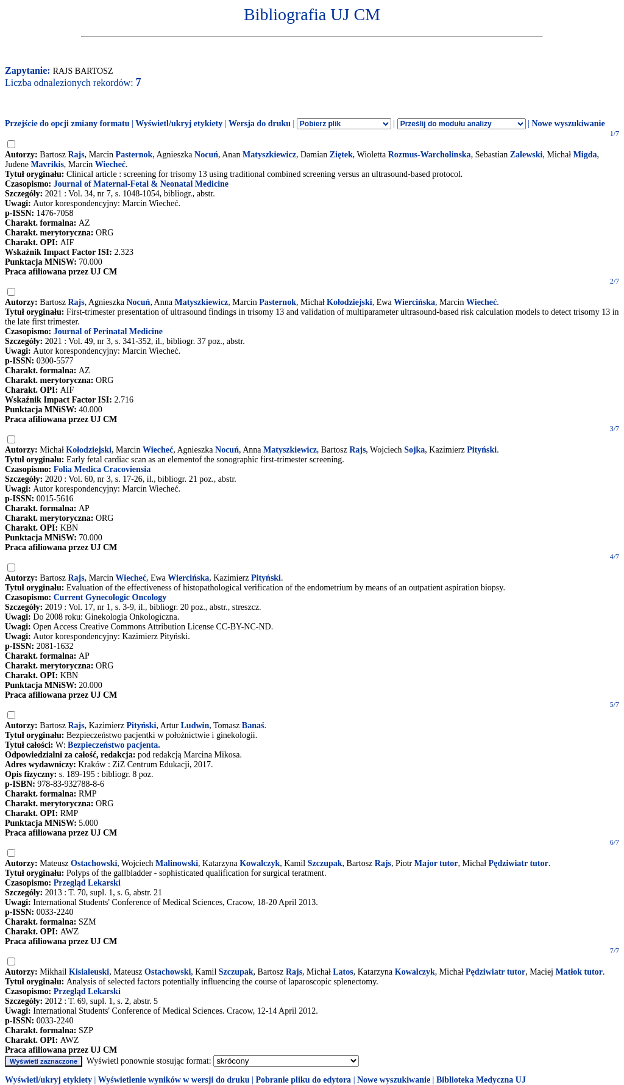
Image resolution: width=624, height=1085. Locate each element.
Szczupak (325, 863)
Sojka (414, 449)
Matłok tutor (579, 971)
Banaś (253, 725)
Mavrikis (46, 164)
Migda (585, 154)
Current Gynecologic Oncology (110, 597)
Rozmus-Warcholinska (429, 154)
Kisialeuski (89, 971)
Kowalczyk (259, 863)
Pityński (482, 449)
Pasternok (134, 154)
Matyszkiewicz (269, 154)
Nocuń (206, 154)
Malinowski (176, 863)
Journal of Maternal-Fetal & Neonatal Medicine (141, 183)
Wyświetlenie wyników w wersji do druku (174, 1079)
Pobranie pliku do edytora (303, 1079)
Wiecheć (110, 164)
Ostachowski (94, 863)
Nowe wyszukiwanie (567, 123)
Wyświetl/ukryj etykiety (178, 123)
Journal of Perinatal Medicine (108, 331)
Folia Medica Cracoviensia (102, 469)
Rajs (76, 154)
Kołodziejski (349, 302)
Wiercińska (414, 302)
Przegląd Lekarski (87, 882)
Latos (343, 971)
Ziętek (341, 154)
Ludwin (195, 725)
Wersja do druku (260, 123)
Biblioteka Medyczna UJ (481, 1079)
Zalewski (526, 154)
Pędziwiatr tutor (518, 863)
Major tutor (436, 863)
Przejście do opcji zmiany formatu (67, 123)
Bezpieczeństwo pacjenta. (114, 745)
